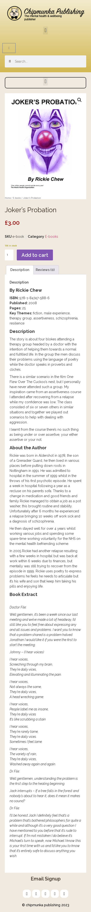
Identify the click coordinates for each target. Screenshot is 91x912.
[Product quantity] (9, 255)
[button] (45, 30)
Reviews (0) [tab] (45, 270)
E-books (17, 198)
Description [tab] (19, 270)
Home (8, 198)
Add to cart (35, 255)
